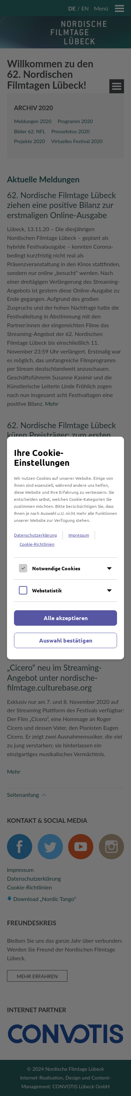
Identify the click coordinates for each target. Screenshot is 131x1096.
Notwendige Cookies (56, 568)
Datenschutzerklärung (35, 535)
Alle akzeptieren (66, 617)
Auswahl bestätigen (65, 640)
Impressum (78, 535)
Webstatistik (47, 590)
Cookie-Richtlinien (37, 544)
